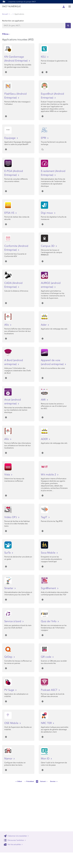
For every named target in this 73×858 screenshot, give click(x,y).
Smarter (9, 588)
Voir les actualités (13, 844)
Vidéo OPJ (11, 517)
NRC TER (46, 723)
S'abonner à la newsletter (16, 836)
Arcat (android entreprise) (12, 401)
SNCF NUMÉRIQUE (11, 6)
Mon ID (45, 758)
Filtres (5, 34)
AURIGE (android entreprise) (51, 284)
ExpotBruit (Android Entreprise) (52, 95)
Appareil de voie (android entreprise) (52, 362)
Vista (7, 474)
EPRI (44, 138)
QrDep (8, 656)
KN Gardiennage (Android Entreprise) (16, 58)
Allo (7, 324)
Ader (44, 324)
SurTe (7, 552)
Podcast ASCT (49, 690)
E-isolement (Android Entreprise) (53, 173)
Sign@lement (49, 588)
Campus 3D (48, 246)
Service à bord (13, 621)
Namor (8, 758)
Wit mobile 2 (49, 474)
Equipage (10, 138)
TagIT (44, 517)
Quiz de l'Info (49, 621)
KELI (44, 56)
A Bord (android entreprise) (13, 362)
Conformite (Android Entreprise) (16, 247)
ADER (44, 439)
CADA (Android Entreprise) (13, 284)
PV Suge (9, 690)
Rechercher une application (13, 21)
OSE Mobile (11, 723)
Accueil (5, 14)
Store (13, 14)
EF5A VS (9, 212)
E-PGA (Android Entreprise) (13, 173)
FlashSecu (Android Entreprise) (15, 95)
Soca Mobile (48, 552)
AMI (43, 399)
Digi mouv (47, 212)
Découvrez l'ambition (15, 840)
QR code (46, 656)
